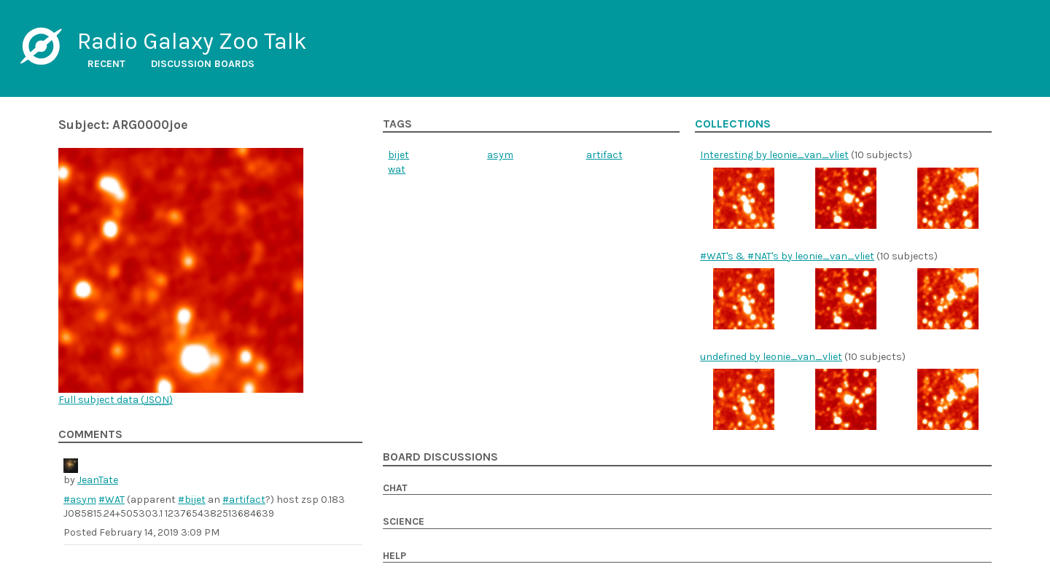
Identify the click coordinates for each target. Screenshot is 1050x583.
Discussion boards (202, 64)
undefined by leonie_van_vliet (771, 357)
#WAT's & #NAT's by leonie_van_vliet (787, 256)
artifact (604, 155)
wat (396, 169)
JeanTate (97, 480)
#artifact (243, 499)
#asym (79, 499)
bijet (398, 155)
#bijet (192, 499)
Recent (106, 64)
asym (500, 155)
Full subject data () (115, 400)
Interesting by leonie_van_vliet (774, 155)
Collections (733, 123)
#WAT (111, 499)
